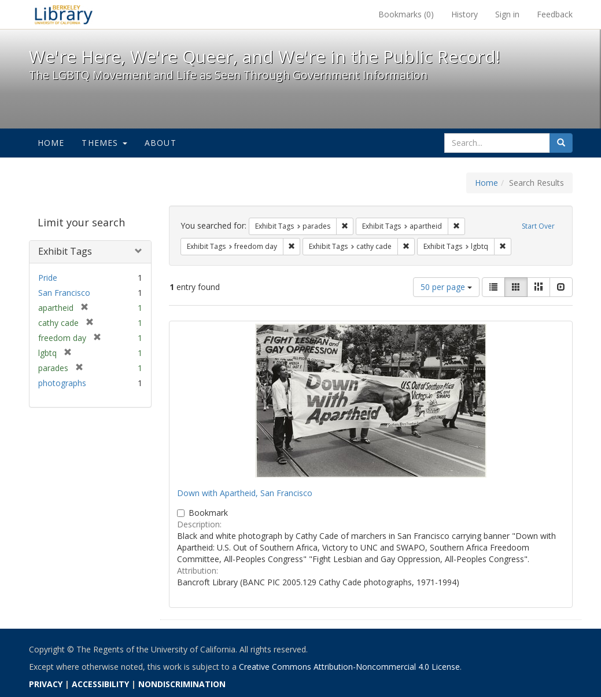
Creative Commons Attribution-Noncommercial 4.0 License (349, 666)
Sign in (507, 14)
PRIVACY (45, 683)
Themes (104, 142)
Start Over (538, 226)
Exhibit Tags (65, 251)
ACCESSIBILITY (100, 683)
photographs (62, 382)
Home (51, 142)
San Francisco (64, 292)
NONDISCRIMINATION (182, 683)
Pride (47, 277)
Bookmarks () (406, 14)
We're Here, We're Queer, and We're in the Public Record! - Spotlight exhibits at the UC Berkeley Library (63, 14)
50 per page (446, 286)
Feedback (555, 14)
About (160, 142)
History (464, 14)
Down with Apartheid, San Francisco (244, 492)
